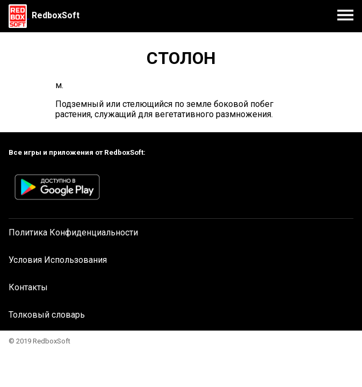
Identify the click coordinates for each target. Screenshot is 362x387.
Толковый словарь (47, 315)
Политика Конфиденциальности (73, 232)
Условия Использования (58, 260)
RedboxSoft (55, 15)
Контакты (28, 287)
